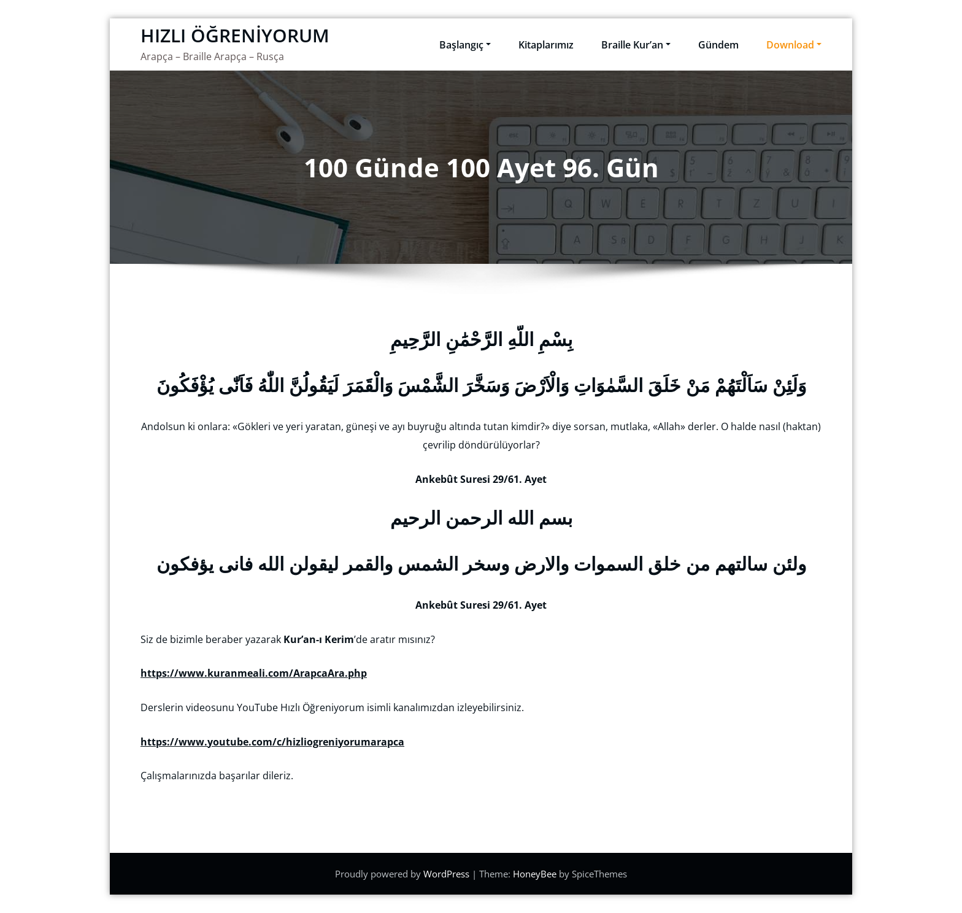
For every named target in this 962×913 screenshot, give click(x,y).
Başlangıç (465, 45)
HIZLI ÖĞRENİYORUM (234, 35)
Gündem (718, 45)
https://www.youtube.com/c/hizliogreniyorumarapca (272, 742)
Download (794, 45)
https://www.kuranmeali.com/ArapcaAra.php (253, 673)
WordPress (447, 874)
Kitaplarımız (546, 45)
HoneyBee (534, 874)
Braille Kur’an (636, 45)
